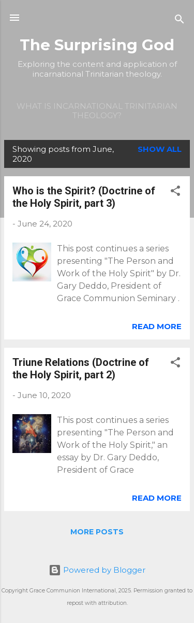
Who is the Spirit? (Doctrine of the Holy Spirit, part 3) (83, 197)
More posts (97, 531)
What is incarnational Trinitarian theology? (97, 110)
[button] (175, 193)
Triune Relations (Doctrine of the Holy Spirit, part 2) (80, 368)
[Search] (179, 21)
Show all (160, 149)
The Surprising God (97, 45)
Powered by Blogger (97, 570)
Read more (157, 326)
